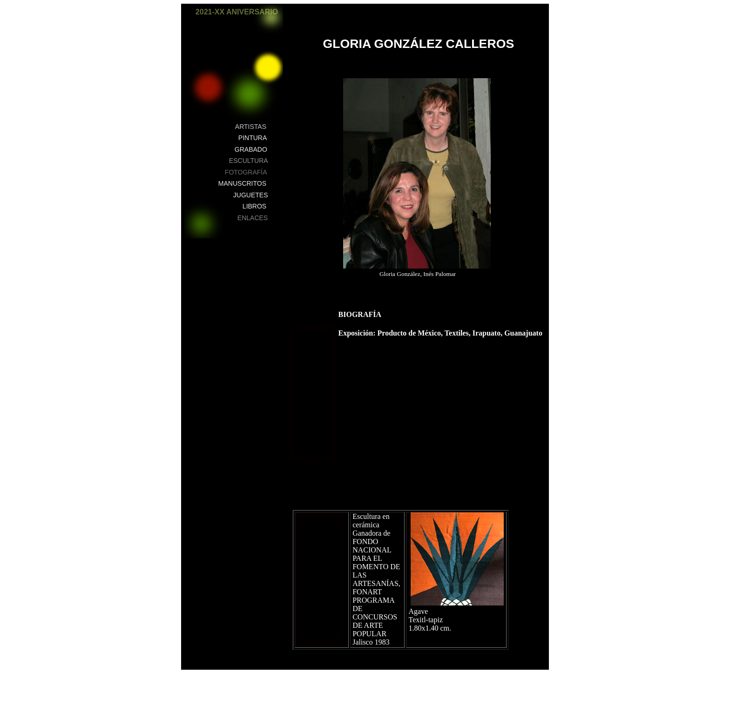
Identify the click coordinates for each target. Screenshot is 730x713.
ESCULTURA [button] (248, 160)
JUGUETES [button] (250, 195)
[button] (271, 17)
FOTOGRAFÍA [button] (246, 172)
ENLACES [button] (252, 218)
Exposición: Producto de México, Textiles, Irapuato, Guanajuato (441, 333)
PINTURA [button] (252, 137)
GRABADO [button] (251, 149)
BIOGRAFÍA (359, 314)
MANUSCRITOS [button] (242, 183)
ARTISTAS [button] (250, 126)
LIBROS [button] (254, 206)
